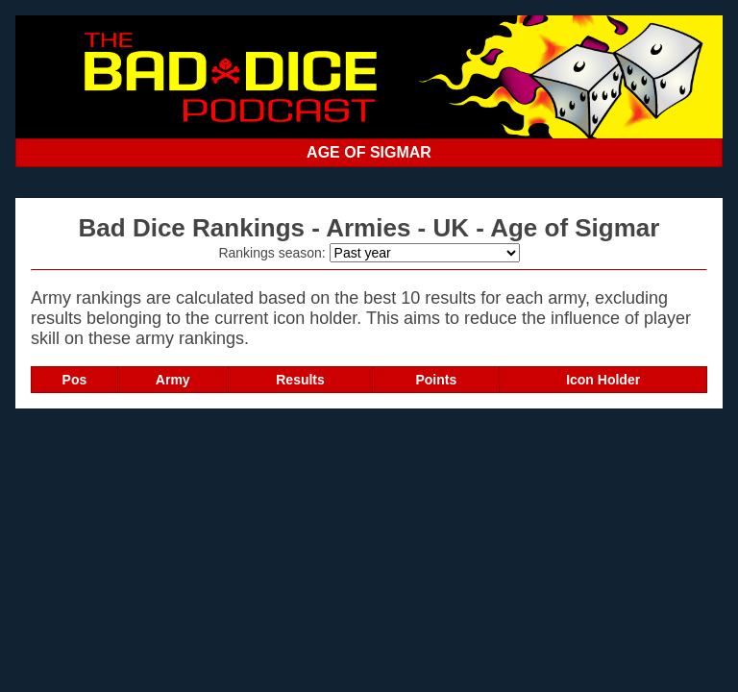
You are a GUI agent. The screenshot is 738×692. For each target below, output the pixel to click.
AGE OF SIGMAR (369, 152)
